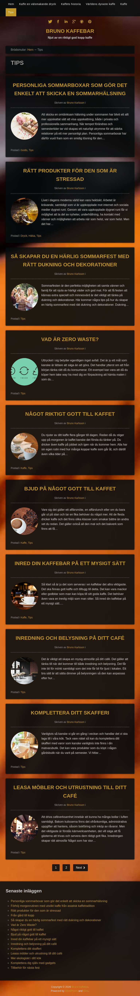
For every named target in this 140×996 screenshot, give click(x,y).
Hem (11, 4)
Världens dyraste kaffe (100, 4)
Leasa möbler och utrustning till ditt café (36, 953)
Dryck (24, 235)
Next (79, 867)
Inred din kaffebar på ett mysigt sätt (70, 563)
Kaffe (123, 4)
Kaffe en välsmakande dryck (37, 4)
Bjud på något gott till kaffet (70, 489)
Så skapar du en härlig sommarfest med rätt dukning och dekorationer (56, 920)
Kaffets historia (71, 4)
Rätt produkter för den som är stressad (36, 910)
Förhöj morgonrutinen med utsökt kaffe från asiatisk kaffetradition (53, 905)
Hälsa (32, 235)
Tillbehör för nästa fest (25, 967)
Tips (11, 12)
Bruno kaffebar (70, 31)
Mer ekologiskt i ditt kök (26, 958)
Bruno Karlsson (75, 102)
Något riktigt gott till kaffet (70, 414)
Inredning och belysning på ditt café (70, 638)
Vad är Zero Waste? (70, 339)
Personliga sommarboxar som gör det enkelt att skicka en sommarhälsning (59, 901)
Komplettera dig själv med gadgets (33, 963)
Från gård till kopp (22, 915)
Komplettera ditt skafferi (70, 713)
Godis (24, 150)
